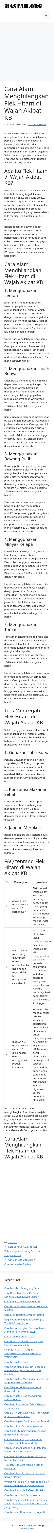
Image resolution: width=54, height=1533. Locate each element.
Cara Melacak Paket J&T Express (22, 1301)
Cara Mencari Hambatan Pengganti (24, 1512)
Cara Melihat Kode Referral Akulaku (24, 1490)
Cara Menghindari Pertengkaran (22, 1495)
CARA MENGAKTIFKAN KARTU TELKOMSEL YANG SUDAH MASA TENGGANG (22, 1353)
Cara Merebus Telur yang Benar (22, 1288)
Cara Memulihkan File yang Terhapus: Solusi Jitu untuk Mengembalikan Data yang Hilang (26, 1503)
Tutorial (12, 1242)
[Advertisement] (27, 50)
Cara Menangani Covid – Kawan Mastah (27, 1421)
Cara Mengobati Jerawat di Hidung (24, 1314)
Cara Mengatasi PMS (16, 1362)
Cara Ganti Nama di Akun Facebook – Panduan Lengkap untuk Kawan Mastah (25, 1370)
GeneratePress (27, 1528)
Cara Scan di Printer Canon (19, 1336)
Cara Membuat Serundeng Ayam (23, 1426)
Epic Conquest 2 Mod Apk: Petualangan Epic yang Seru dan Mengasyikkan (22, 1251)
